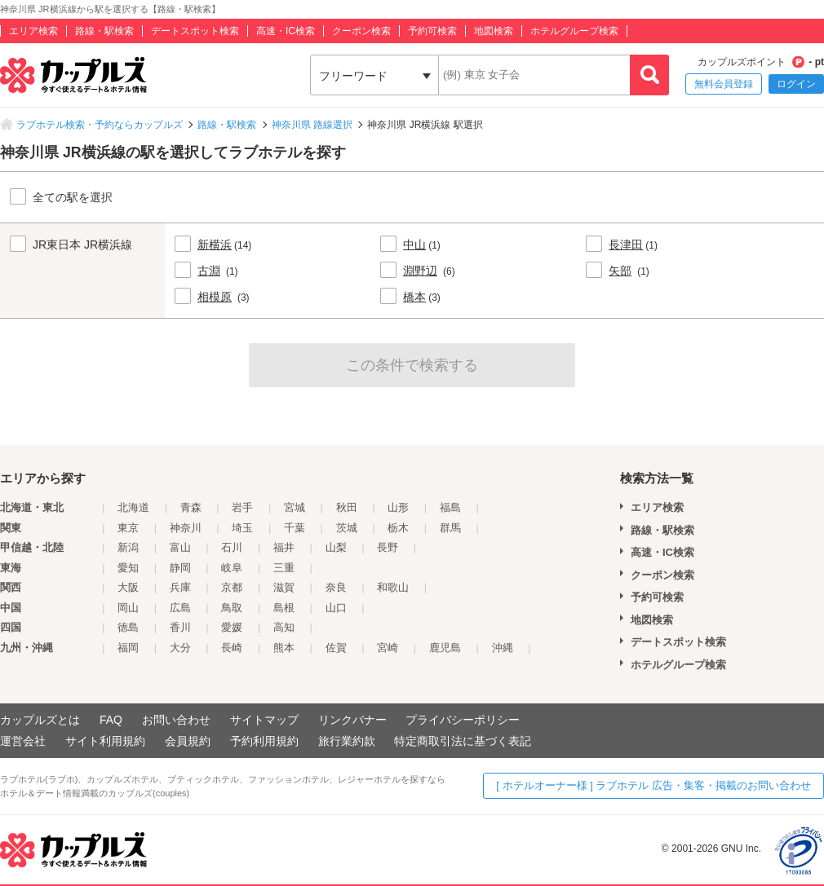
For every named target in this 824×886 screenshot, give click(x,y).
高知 (284, 627)
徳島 (128, 627)
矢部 (620, 270)
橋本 (414, 296)
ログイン (796, 84)
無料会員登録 (723, 84)
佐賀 (336, 647)
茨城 (346, 528)
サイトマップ (264, 719)
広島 (180, 608)
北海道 (133, 507)
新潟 (128, 547)
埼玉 (242, 528)
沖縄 (502, 647)
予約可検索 (432, 31)
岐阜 (231, 568)
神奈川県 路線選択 (312, 124)
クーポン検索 (361, 31)
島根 (284, 608)
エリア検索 (33, 31)
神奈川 (186, 528)
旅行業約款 (346, 740)
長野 (387, 547)
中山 (414, 244)
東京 (128, 528)
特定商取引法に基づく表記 (462, 740)
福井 (284, 547)
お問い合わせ (176, 719)
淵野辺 (420, 270)
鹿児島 (445, 647)
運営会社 (23, 740)
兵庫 (180, 587)
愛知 (128, 568)
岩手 (242, 507)
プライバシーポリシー (462, 719)
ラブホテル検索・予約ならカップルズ (99, 124)
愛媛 (231, 627)
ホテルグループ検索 (574, 31)
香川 (180, 627)
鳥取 (231, 608)
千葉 (294, 528)
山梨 (336, 547)
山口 (336, 608)
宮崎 (387, 647)
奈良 (336, 587)
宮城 (294, 507)
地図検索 (493, 31)
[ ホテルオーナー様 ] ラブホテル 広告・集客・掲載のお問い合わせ (653, 785)
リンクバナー (352, 719)
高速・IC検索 (285, 31)
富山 (180, 547)
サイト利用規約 (105, 740)
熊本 (284, 647)
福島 (450, 507)
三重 (284, 568)
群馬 (450, 528)
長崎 (231, 647)
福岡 (128, 647)
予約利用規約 (264, 740)
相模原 (214, 296)
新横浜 (214, 244)
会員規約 (187, 740)
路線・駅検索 (104, 31)
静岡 (180, 568)
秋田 (346, 507)
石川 (231, 547)
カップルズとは (40, 719)
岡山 (128, 608)
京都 (231, 587)
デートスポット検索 (195, 31)
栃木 (398, 528)
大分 (180, 647)
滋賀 (284, 587)
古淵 (208, 270)
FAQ (111, 719)
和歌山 (393, 587)
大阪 (128, 587)
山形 (398, 507)
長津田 (626, 244)
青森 (191, 507)
